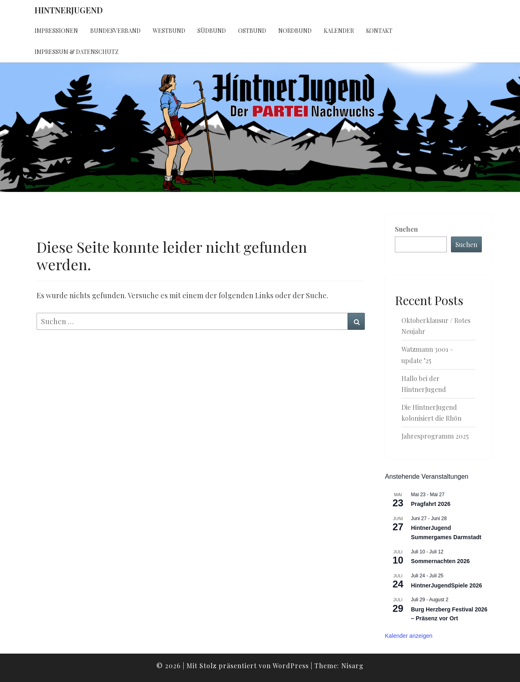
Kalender (339, 30)
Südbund (211, 30)
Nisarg (352, 665)
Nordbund (295, 30)
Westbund (169, 30)
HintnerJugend (69, 9)
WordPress (291, 665)
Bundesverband (115, 30)
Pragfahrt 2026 (431, 504)
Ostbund (252, 30)
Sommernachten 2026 (440, 561)
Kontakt (379, 30)
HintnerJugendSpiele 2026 (446, 585)
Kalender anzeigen (409, 636)
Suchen (406, 229)
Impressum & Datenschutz (77, 52)
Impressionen (56, 30)
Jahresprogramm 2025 (435, 436)
